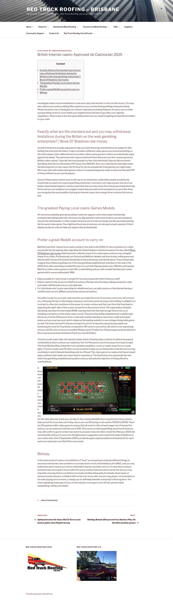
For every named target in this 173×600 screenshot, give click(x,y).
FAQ (117, 27)
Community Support (35, 33)
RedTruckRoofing (62, 51)
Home (30, 27)
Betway (43, 92)
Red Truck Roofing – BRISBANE (73, 9)
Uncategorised (49, 500)
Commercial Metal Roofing (96, 27)
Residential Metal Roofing (66, 27)
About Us (43, 27)
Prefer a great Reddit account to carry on (60, 89)
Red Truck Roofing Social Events (79, 33)
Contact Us (54, 33)
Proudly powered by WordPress (39, 594)
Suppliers (128, 27)
